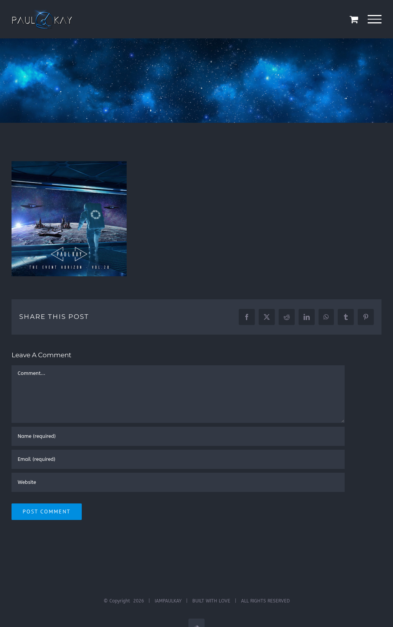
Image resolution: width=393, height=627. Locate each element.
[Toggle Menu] (374, 19)
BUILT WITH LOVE (211, 601)
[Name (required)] (178, 436)
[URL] (178, 482)
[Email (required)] (178, 459)
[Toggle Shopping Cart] (354, 19)
